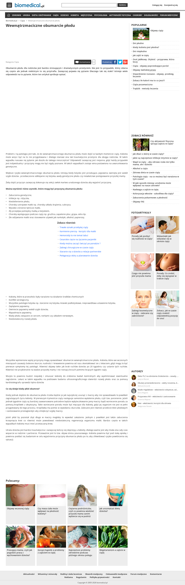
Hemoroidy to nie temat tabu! (74, 235)
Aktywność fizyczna (120, 15)
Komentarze (84, 62)
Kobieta (75, 15)
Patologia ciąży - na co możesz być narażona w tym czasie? (156, 177)
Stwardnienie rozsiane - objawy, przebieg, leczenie (153, 75)
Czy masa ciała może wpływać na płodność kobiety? (48, 511)
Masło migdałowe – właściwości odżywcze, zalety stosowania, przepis (158, 389)
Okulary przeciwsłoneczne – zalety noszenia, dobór (158, 383)
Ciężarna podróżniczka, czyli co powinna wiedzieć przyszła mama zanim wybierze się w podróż (81, 512)
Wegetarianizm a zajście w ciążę (112, 551)
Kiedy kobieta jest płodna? (146, 47)
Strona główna (8, 15)
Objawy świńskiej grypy (144, 70)
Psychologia (100, 15)
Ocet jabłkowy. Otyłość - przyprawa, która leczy (153, 60)
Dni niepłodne (140, 51)
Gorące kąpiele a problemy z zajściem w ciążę (51, 551)
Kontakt (117, 577)
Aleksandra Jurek (144, 386)
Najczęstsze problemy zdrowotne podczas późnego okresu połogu (80, 553)
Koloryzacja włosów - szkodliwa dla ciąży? (153, 193)
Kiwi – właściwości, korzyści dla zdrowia (154, 403)
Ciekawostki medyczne (116, 574)
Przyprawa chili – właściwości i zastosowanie (156, 396)
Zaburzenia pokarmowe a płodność (150, 197)
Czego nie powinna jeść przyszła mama (141, 274)
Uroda (26, 15)
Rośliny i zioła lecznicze (71, 574)
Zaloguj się (157, 5)
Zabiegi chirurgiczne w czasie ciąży (77, 247)
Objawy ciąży (156, 30)
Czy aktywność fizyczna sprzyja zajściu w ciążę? (162, 142)
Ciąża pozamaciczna (142, 84)
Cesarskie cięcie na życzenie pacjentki (78, 239)
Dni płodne (138, 43)
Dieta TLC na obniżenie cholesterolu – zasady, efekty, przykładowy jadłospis (158, 376)
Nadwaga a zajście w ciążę (145, 189)
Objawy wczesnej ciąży (18, 508)
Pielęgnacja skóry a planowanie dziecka (79, 255)
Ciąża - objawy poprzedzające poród (151, 65)
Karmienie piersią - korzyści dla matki (78, 231)
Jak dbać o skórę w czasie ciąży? (148, 153)
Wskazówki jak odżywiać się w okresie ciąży (164, 239)
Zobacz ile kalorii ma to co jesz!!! (149, 80)
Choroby (137, 15)
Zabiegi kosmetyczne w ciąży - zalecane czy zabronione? (142, 313)
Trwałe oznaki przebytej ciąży (74, 227)
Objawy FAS (138, 201)
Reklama (68, 577)
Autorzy (137, 371)
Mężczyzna (86, 15)
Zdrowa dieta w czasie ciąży (146, 172)
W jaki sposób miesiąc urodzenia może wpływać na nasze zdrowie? (152, 184)
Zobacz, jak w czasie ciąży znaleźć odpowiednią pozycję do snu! (167, 314)
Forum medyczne (169, 15)
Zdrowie (16, 15)
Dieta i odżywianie (41, 15)
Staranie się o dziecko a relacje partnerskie (80, 251)
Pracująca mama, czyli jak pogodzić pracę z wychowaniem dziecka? (19, 553)
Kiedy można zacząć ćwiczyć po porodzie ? (80, 243)
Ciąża (56, 15)
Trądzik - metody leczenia (145, 88)
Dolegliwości (151, 15)
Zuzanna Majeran (144, 399)
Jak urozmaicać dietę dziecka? (109, 509)
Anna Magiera (143, 393)
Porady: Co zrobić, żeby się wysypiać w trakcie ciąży (166, 276)
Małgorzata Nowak (145, 406)
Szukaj (122, 5)
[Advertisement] (67, 43)
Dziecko (65, 15)
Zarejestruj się (171, 5)
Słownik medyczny (93, 574)
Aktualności (29, 574)
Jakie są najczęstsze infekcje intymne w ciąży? (155, 158)
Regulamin (81, 577)
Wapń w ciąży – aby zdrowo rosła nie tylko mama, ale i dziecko (154, 163)
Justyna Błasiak (143, 379)
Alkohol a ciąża (140, 168)
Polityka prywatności (99, 577)
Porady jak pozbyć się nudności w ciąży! (142, 237)
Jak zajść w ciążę (141, 55)
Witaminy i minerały (47, 574)
